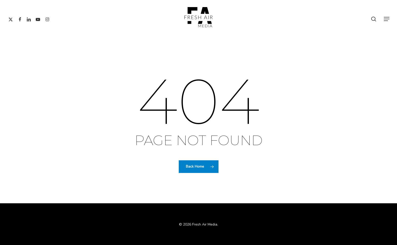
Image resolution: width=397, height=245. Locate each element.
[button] (387, 19)
